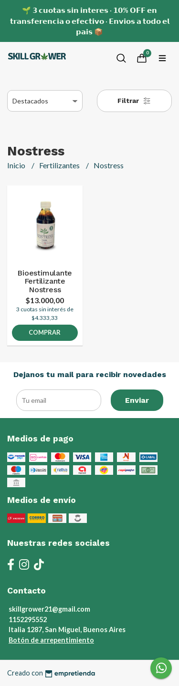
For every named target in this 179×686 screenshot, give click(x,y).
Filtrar (134, 101)
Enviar (137, 400)
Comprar (45, 332)
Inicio (17, 165)
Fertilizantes (60, 165)
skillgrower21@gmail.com (49, 609)
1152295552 (28, 619)
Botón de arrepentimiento (51, 640)
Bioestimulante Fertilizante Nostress (44, 281)
